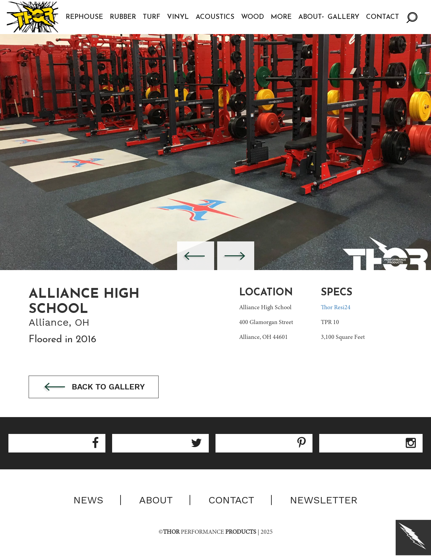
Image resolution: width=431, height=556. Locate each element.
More (281, 17)
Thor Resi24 (336, 308)
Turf (151, 17)
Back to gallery (93, 387)
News (88, 500)
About (310, 17)
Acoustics (215, 17)
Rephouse (84, 17)
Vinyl (178, 17)
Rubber (123, 17)
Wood (252, 17)
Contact (382, 17)
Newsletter (324, 500)
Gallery (343, 17)
